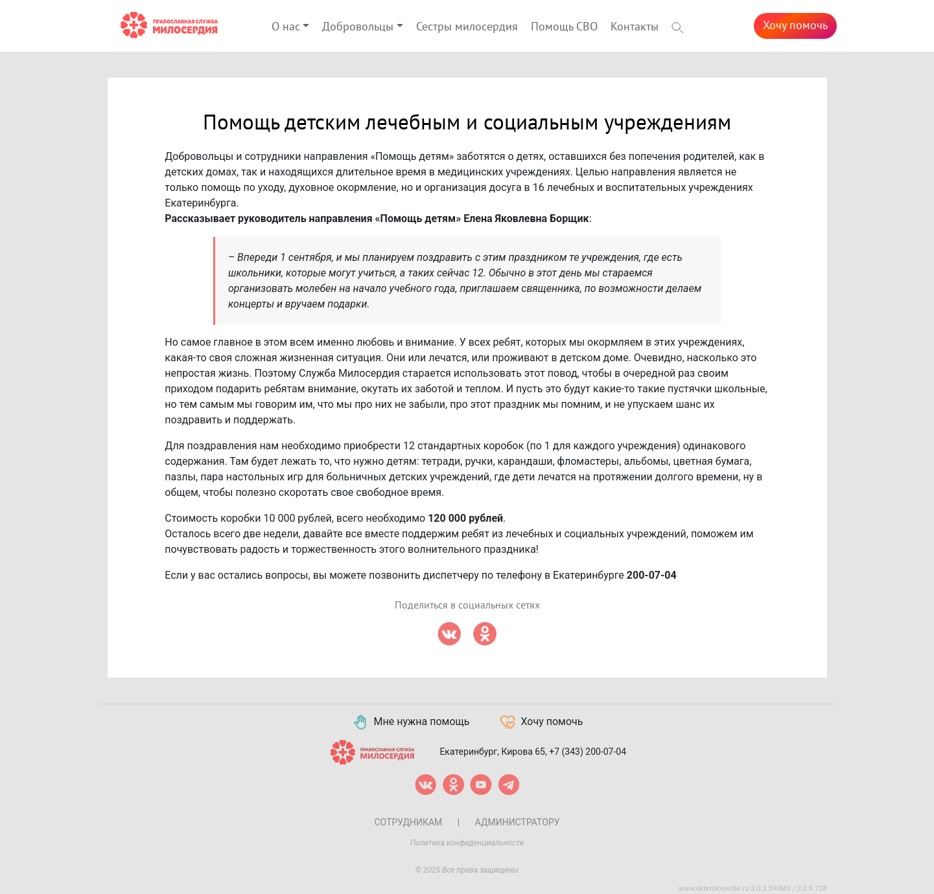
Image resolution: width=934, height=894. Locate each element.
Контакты (635, 27)
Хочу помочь (795, 25)
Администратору (517, 822)
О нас (286, 27)
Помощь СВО (564, 27)
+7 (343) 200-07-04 (587, 751)
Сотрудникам (408, 822)
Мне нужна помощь (410, 722)
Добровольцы (357, 27)
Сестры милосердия (467, 27)
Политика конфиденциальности (467, 842)
